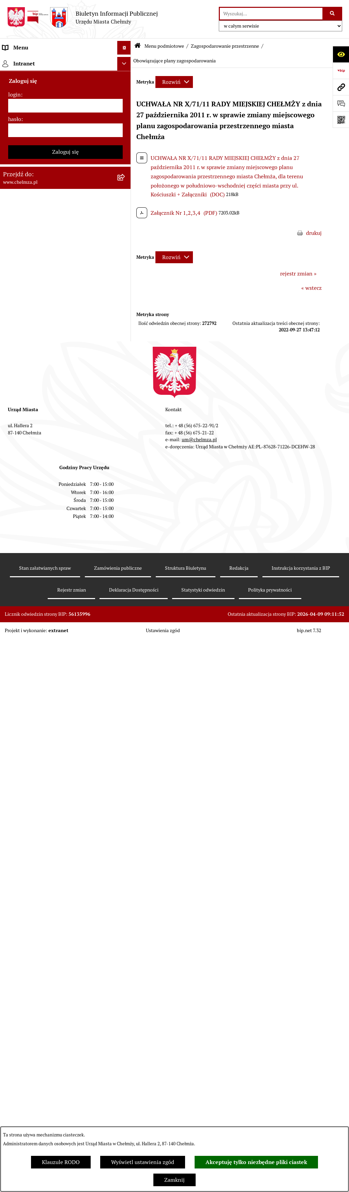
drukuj (314, 233)
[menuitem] (65, 79)
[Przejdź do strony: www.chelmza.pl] (341, 87)
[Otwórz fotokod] (341, 119)
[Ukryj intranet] (124, 1011)
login (14, 1041)
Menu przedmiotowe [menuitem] (28, 967)
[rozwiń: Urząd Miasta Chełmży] (125, 133)
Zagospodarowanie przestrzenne (225, 46)
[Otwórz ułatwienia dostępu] (341, 54)
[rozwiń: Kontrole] (125, 467)
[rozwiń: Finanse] (125, 314)
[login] (65, 1053)
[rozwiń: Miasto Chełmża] (125, 97)
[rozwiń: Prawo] (125, 187)
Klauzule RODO (61, 1162)
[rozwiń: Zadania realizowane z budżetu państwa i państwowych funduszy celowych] (125, 851)
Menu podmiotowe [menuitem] (26, 61)
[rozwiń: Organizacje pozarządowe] (125, 386)
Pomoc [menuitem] (11, 981)
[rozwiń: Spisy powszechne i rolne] (125, 877)
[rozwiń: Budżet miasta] (125, 260)
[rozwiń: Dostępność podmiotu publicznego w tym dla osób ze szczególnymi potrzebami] (125, 770)
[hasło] (65, 1077)
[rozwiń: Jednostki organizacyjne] (125, 205)
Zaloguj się (65, 1099)
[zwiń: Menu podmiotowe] (125, 61)
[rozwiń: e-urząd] (125, 151)
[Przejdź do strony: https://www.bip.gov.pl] (341, 70)
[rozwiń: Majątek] (125, 296)
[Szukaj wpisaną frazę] (332, 13)
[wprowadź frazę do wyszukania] (271, 13)
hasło (14, 1066)
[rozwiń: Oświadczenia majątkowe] (125, 430)
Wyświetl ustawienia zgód (142, 1162)
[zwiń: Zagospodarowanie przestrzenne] (125, 485)
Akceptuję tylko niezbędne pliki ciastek (256, 1162)
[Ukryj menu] (124, 48)
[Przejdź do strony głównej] (82, 17)
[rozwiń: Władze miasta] (125, 115)
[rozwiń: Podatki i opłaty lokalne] (125, 332)
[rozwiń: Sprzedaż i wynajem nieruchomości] (125, 242)
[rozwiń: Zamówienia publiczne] (125, 223)
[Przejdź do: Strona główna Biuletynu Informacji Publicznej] (137, 46)
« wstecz (311, 288)
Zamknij (174, 1179)
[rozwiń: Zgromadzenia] (125, 698)
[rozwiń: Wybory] (125, 350)
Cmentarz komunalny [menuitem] (29, 994)
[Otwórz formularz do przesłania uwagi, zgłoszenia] (341, 103)
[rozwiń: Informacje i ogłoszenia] (125, 448)
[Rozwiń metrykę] (174, 82)
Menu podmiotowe (164, 46)
